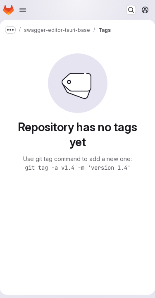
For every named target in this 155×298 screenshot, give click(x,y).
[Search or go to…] (131, 10)
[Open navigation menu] (22, 10)
